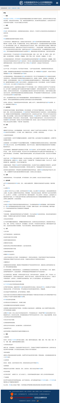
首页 (9, 8)
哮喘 (5, 18)
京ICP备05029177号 (22, 394)
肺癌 (9, 201)
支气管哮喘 (10, 18)
